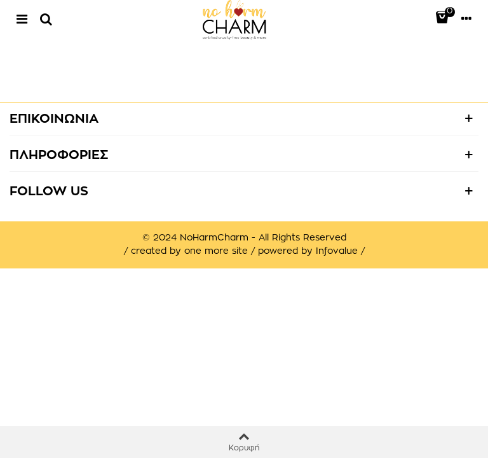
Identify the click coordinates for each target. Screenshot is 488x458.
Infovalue (338, 251)
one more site (216, 251)
